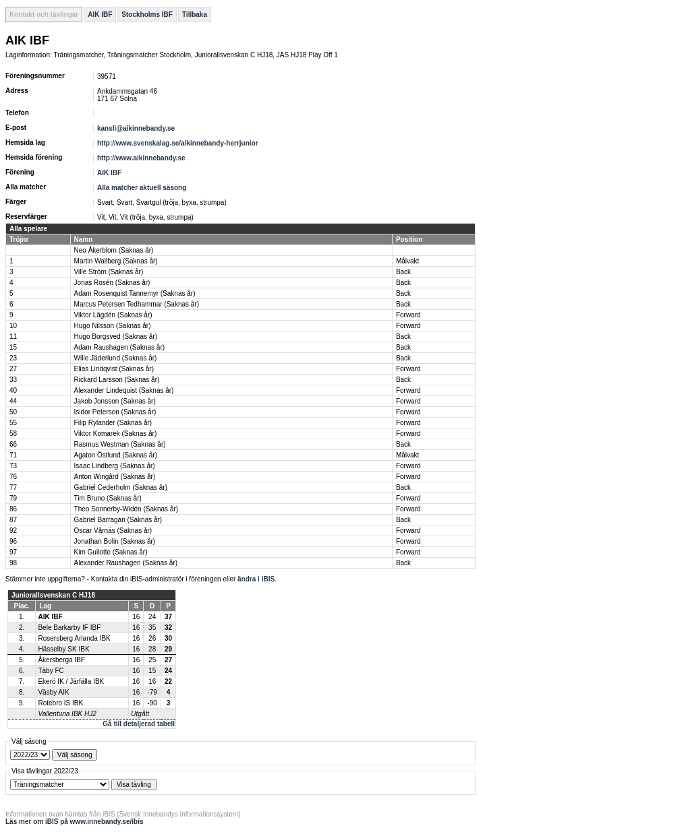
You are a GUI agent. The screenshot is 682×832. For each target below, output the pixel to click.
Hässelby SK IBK (63, 649)
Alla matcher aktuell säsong (141, 187)
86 (13, 509)
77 (13, 487)
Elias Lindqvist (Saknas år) (114, 369)
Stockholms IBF (147, 14)
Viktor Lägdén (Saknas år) (113, 315)
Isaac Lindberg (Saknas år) (114, 466)
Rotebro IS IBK (60, 703)
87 (13, 519)
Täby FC (50, 670)
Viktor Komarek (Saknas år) (115, 433)
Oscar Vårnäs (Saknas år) (113, 530)
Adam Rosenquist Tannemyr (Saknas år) (135, 293)
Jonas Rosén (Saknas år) (112, 282)
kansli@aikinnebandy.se (136, 128)
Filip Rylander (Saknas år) (113, 422)
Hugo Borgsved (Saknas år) (115, 336)
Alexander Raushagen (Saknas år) (125, 563)
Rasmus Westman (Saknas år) (120, 444)
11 (13, 336)
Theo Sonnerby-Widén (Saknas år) (126, 509)
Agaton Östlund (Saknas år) (115, 455)
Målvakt (407, 261)
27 (13, 369)
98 (13, 563)
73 (13, 466)
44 (13, 401)
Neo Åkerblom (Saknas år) (114, 250)
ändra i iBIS (256, 579)
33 (13, 379)
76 (13, 476)
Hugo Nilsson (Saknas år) (112, 325)
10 (13, 325)
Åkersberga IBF (61, 660)
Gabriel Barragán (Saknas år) (118, 519)
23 (13, 358)
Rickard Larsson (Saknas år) (117, 379)
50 (13, 412)
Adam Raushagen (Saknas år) (119, 347)
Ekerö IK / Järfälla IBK (71, 681)
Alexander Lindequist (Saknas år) (124, 390)
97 (13, 552)
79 (13, 498)
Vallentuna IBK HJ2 (67, 713)
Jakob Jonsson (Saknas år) (115, 401)
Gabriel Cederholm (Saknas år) (120, 487)
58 (13, 433)
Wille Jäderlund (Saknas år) (115, 358)
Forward (408, 315)
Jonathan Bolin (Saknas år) (115, 541)
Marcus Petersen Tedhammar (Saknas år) (136, 304)
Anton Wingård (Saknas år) (115, 476)
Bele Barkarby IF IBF (69, 627)
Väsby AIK (53, 692)
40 (13, 390)
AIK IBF (100, 14)
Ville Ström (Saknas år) (109, 272)
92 (13, 530)
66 (13, 444)
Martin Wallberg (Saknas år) (116, 261)
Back (403, 272)
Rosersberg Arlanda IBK (74, 638)
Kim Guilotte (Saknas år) (111, 552)
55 (13, 422)
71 (13, 455)
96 (13, 541)
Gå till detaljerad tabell (139, 724)
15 (13, 347)
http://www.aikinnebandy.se (141, 158)
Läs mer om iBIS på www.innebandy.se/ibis (74, 821)
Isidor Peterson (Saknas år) (115, 412)
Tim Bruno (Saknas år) (108, 498)
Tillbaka (194, 14)
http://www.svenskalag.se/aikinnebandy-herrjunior (177, 143)
